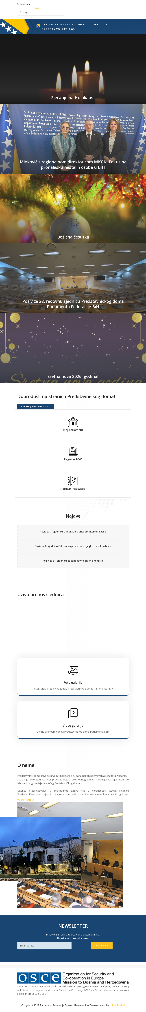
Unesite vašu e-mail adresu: (73, 938)
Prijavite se (102, 945)
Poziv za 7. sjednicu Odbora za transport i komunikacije (73, 531)
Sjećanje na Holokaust (73, 97)
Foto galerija (73, 682)
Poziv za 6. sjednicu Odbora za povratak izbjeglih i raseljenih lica (73, 546)
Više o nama (24, 799)
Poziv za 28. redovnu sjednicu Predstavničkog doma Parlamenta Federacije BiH (73, 303)
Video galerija (73, 725)
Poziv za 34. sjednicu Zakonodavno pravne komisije (73, 560)
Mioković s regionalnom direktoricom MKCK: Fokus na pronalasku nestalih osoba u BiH (73, 164)
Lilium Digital (117, 1005)
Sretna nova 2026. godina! (73, 376)
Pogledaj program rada (34, 406)
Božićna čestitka (73, 237)
